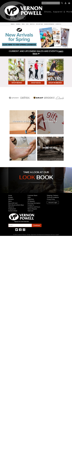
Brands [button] (13, 24)
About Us (11, 207)
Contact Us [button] (58, 24)
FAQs (29, 197)
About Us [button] (32, 24)
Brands (10, 197)
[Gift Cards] (49, 122)
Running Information (49, 24)
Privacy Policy (51, 199)
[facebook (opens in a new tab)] (20, 230)
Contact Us (31, 205)
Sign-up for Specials (17, 18)
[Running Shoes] (22, 122)
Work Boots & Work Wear (16, 205)
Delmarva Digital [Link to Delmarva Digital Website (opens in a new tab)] (54, 234)
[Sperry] (13, 98)
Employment (12, 209)
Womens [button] (18, 24)
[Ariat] (38, 98)
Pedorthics (31, 199)
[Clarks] (60, 98)
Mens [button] (23, 24)
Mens (10, 201)
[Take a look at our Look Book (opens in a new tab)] (36, 177)
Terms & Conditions (53, 197)
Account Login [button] (53, 202)
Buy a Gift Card (39, 24)
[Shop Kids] (36, 72)
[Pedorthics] (22, 149)
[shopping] (69, 3)
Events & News (12, 211)
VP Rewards (31, 201)
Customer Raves (32, 195)
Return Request (32, 209)
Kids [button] (27, 24)
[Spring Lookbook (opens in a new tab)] (36, 37)
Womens (11, 199)
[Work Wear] (49, 149)
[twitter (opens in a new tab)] (16, 230)
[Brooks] (49, 98)
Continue (36, 225)
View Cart (30, 211)
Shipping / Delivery (52, 195)
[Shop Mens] (16, 71)
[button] (62, 3)
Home (10, 195)
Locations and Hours (34, 207)
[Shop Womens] (55, 72)
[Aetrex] (24, 98)
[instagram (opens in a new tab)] (24, 230)
